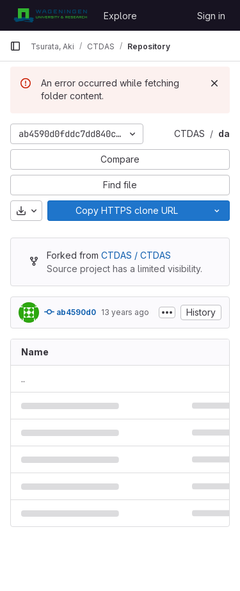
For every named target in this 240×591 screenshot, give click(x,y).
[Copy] (126, 210)
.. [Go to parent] (23, 378)
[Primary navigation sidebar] (15, 46)
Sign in (211, 15)
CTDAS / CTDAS (136, 255)
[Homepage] (50, 15)
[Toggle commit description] (167, 312)
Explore (120, 15)
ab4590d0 (70, 312)
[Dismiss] (214, 83)
